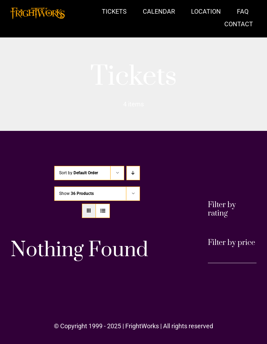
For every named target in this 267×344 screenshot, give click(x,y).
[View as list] (103, 211)
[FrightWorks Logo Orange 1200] (37, 10)
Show (76, 193)
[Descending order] (133, 173)
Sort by (78, 172)
